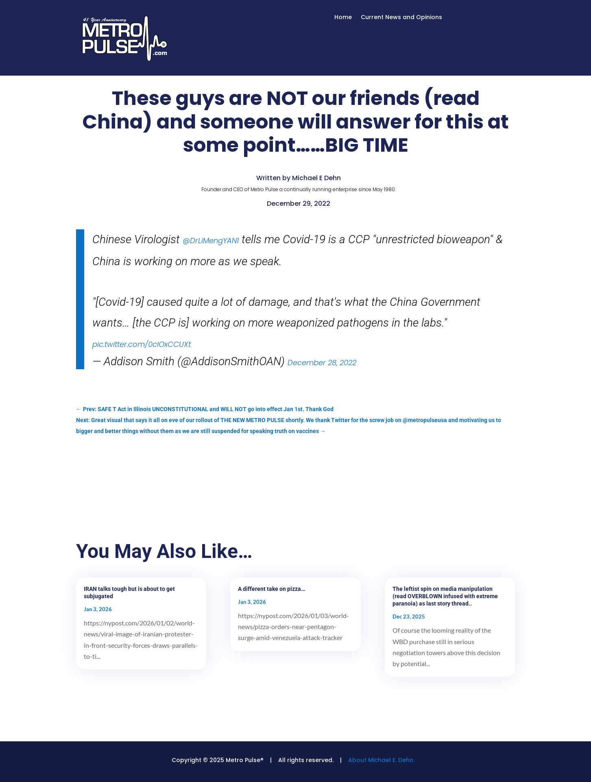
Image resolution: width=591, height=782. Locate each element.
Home (343, 17)
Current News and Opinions (401, 17)
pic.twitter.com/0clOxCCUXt (141, 344)
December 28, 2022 (322, 362)
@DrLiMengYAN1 (211, 240)
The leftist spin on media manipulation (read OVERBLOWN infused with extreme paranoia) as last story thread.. (445, 596)
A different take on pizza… (271, 589)
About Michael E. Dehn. (381, 760)
